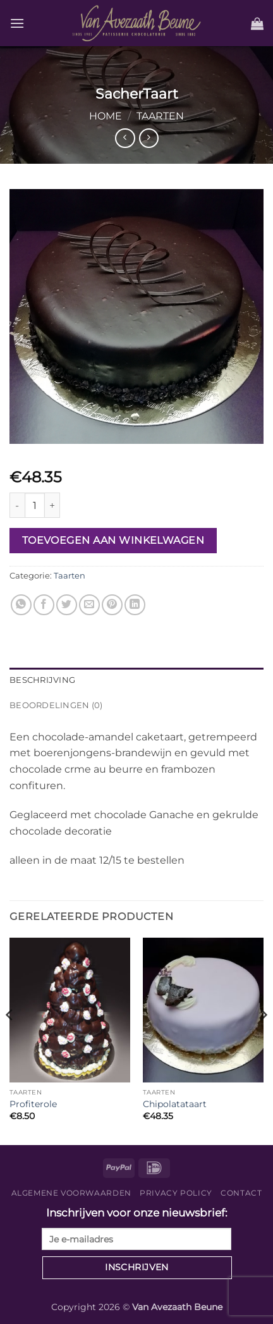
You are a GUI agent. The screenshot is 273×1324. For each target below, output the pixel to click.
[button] (17, 23)
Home (105, 116)
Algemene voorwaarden (71, 1193)
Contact (241, 1193)
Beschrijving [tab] (42, 680)
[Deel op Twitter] (66, 604)
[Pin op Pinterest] (112, 604)
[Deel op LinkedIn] (134, 604)
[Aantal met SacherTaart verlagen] (17, 505)
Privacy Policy (176, 1193)
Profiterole (33, 1104)
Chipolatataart (175, 1104)
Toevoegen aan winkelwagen (113, 540)
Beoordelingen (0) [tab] (55, 705)
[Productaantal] (35, 505)
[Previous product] (149, 138)
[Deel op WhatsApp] (21, 604)
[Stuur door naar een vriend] (89, 604)
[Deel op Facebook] (43, 604)
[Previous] (10, 1040)
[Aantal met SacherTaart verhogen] (52, 505)
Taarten (160, 116)
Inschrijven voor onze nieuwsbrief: (136, 1228)
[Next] (262, 1040)
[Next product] (125, 138)
